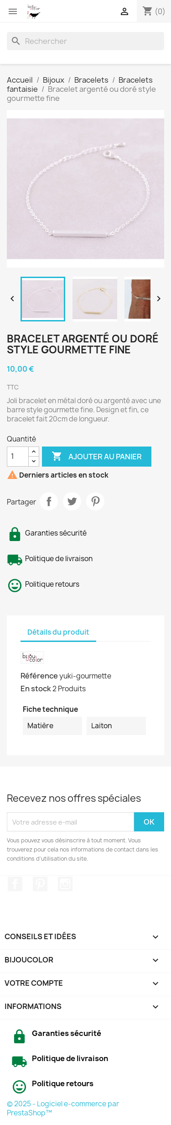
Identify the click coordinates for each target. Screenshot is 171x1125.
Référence (39, 675)
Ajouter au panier (97, 457)
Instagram (65, 884)
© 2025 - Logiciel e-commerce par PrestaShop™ (63, 1108)
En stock (36, 688)
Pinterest (95, 501)
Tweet (72, 501)
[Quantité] (18, 457)
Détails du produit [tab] (58, 632)
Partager (49, 501)
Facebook (15, 884)
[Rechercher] (85, 41)
